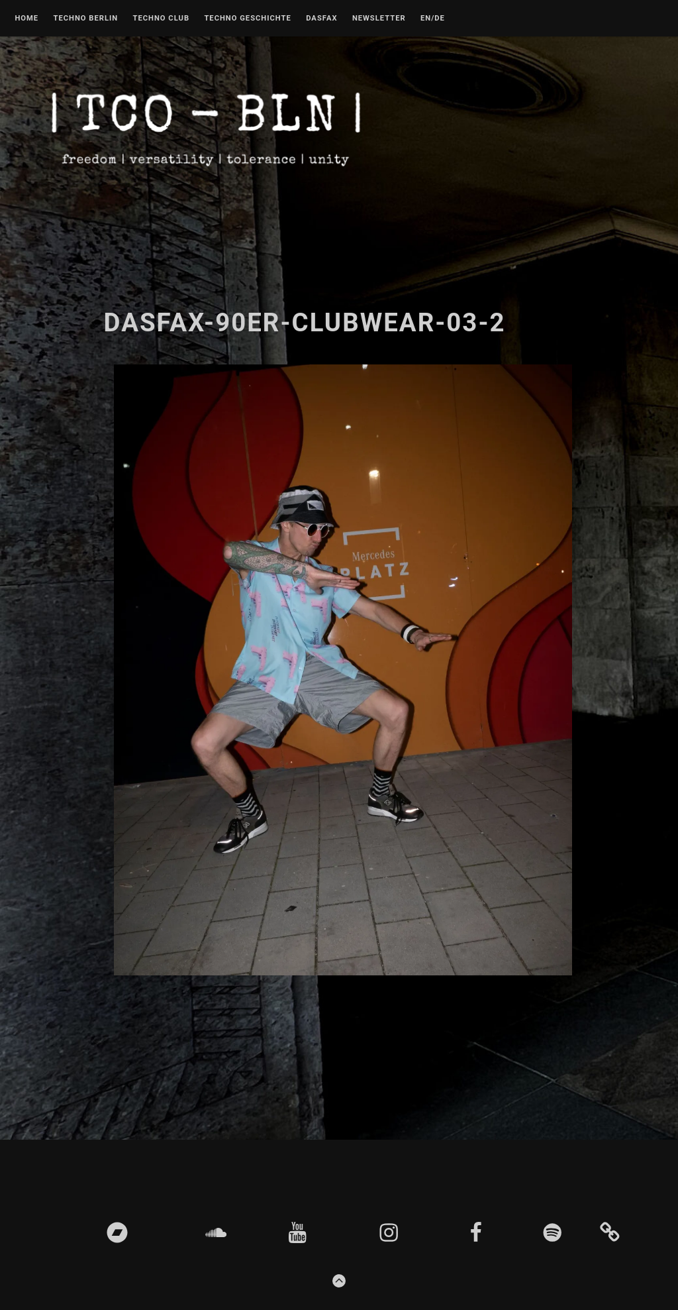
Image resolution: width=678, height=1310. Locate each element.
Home (26, 19)
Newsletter (379, 19)
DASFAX (321, 19)
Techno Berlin (85, 19)
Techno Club (160, 19)
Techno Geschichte (247, 19)
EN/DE (432, 19)
